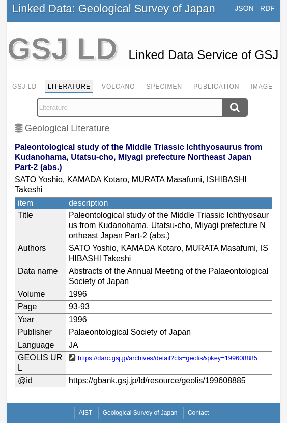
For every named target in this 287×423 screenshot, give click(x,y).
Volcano (118, 86)
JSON (244, 8)
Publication (216, 86)
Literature (69, 86)
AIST (86, 412)
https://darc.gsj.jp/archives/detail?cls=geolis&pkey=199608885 (167, 358)
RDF (267, 8)
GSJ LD (24, 86)
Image (261, 86)
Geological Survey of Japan (140, 412)
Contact (198, 412)
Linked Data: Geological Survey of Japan (113, 8)
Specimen (165, 86)
